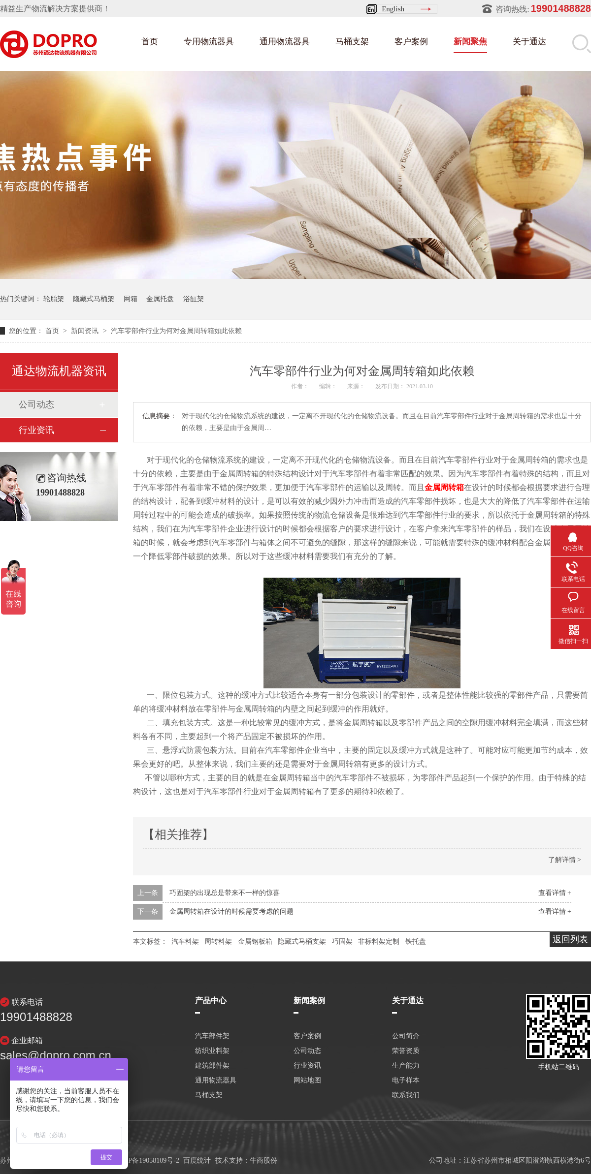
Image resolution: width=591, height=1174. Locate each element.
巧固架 (342, 941)
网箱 (130, 299)
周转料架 (218, 941)
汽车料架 (185, 941)
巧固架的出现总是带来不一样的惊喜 (224, 892)
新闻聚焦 (470, 41)
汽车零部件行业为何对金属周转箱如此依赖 (176, 331)
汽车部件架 (212, 1036)
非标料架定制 (378, 941)
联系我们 (406, 1095)
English (393, 9)
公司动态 (36, 404)
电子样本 (406, 1080)
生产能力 (406, 1065)
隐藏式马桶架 (93, 299)
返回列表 (570, 939)
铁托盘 (415, 941)
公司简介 (406, 1036)
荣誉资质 (406, 1051)
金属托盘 (160, 299)
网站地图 (307, 1080)
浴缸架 (193, 299)
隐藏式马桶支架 (302, 941)
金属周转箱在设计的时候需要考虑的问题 (231, 911)
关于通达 (529, 41)
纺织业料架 (212, 1051)
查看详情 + (554, 892)
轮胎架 (53, 299)
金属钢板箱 (255, 941)
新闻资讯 (85, 331)
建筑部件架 (212, 1065)
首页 (149, 41)
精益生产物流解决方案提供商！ (55, 8)
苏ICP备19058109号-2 (147, 1160)
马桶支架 (352, 41)
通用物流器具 (285, 41)
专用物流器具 (209, 41)
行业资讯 (36, 430)
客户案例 (411, 41)
